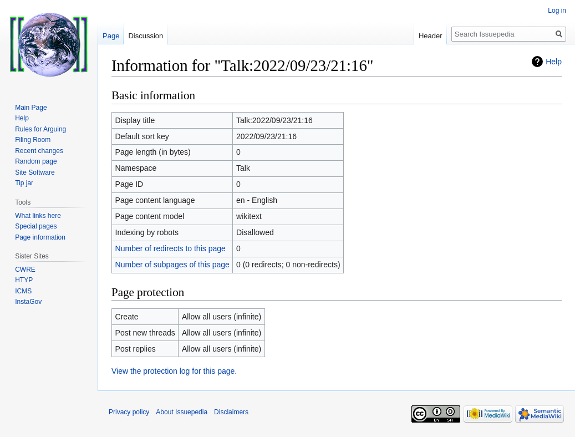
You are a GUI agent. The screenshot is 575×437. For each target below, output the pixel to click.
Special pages (36, 226)
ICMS (23, 291)
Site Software (34, 172)
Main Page (31, 107)
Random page (36, 161)
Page (111, 36)
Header (430, 36)
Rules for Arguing (40, 129)
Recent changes (39, 151)
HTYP (24, 280)
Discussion (145, 36)
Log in (557, 10)
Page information (40, 237)
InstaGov (28, 302)
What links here (38, 216)
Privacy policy (129, 412)
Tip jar (24, 183)
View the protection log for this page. (174, 371)
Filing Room (32, 140)
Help (554, 61)
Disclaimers (231, 412)
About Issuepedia (181, 412)
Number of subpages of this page (172, 264)
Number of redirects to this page (170, 248)
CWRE (25, 269)
